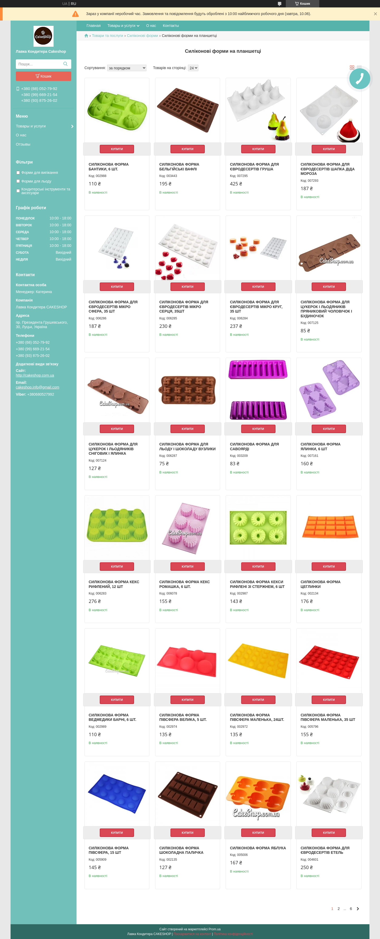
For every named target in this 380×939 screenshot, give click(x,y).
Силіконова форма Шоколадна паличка (181, 850)
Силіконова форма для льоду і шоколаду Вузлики (187, 446)
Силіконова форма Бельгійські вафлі (179, 166)
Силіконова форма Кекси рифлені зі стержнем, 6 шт (257, 584)
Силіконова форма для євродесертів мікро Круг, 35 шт (256, 306)
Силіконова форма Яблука (258, 848)
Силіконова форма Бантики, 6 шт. (109, 166)
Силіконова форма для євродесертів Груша (254, 166)
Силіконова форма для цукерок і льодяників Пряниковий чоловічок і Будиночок (326, 309)
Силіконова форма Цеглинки (321, 584)
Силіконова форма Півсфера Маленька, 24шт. (257, 717)
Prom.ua (215, 929)
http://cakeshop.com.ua (35, 375)
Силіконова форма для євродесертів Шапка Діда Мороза (328, 169)
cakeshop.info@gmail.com (37, 387)
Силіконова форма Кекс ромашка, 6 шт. (184, 584)
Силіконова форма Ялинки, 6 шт (321, 446)
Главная (94, 25)
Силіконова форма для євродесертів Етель (325, 850)
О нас (21, 135)
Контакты (171, 25)
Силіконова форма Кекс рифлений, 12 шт (114, 584)
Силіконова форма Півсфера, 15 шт (109, 850)
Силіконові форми (142, 35)
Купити (117, 149)
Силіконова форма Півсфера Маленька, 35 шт (328, 717)
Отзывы (23, 144)
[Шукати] (65, 64)
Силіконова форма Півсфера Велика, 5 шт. (183, 717)
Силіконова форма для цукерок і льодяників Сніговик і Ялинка (113, 449)
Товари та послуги (107, 35)
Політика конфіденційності (233, 934)
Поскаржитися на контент (192, 934)
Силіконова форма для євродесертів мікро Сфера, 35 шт (113, 306)
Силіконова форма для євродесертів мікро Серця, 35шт (183, 306)
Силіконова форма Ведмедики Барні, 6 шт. (112, 717)
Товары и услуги (31, 126)
